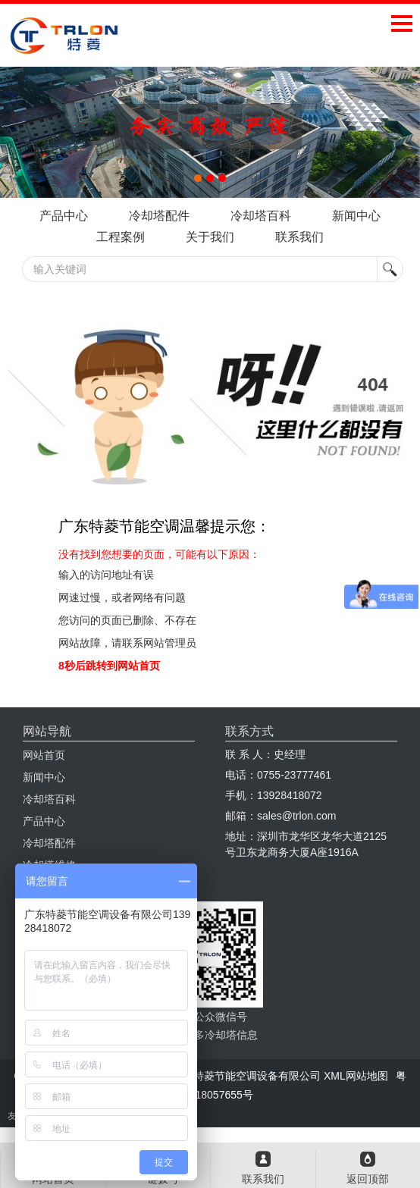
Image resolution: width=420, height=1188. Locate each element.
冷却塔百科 (260, 215)
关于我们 (210, 236)
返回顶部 (367, 1179)
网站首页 (44, 755)
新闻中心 (356, 215)
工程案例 (120, 236)
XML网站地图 (356, 1076)
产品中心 (63, 215)
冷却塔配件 (159, 215)
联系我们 (299, 236)
